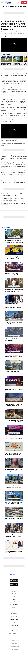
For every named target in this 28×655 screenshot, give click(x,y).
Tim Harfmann (4, 31)
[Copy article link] (9, 36)
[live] (24, 2)
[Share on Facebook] (5, 36)
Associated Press (15, 31)
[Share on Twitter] (7, 36)
